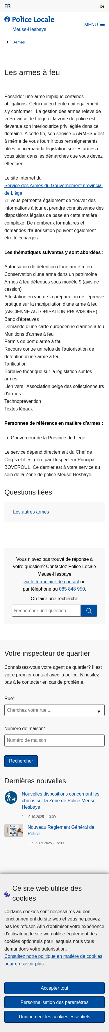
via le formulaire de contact (51, 581)
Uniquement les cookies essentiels (54, 1016)
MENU (94, 24)
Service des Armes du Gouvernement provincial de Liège (53, 189)
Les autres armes (31, 511)
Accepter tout (54, 988)
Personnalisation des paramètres (55, 1002)
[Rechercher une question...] (46, 611)
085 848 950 (72, 589)
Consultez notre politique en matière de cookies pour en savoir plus (53, 960)
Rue (8, 698)
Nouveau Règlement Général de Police (61, 830)
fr (7, 6)
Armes (19, 42)
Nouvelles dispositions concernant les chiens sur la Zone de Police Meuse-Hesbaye (60, 800)
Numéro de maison (24, 728)
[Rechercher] (89, 611)
